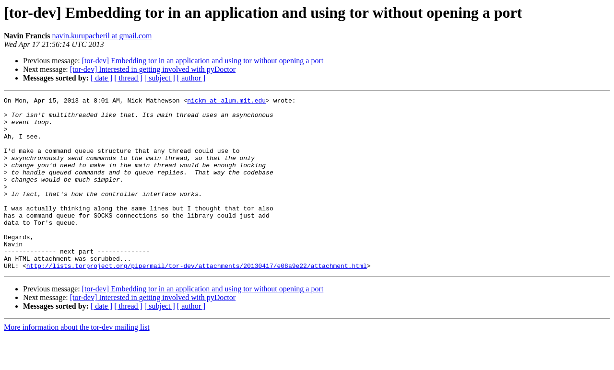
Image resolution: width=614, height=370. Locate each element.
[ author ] (191, 78)
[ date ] (101, 78)
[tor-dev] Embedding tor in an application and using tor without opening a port (203, 61)
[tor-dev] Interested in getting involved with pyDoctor (153, 69)
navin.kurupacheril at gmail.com (102, 36)
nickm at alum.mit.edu (226, 101)
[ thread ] (128, 78)
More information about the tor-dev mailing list (77, 362)
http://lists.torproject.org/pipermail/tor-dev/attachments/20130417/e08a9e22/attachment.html (196, 300)
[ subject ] (159, 78)
